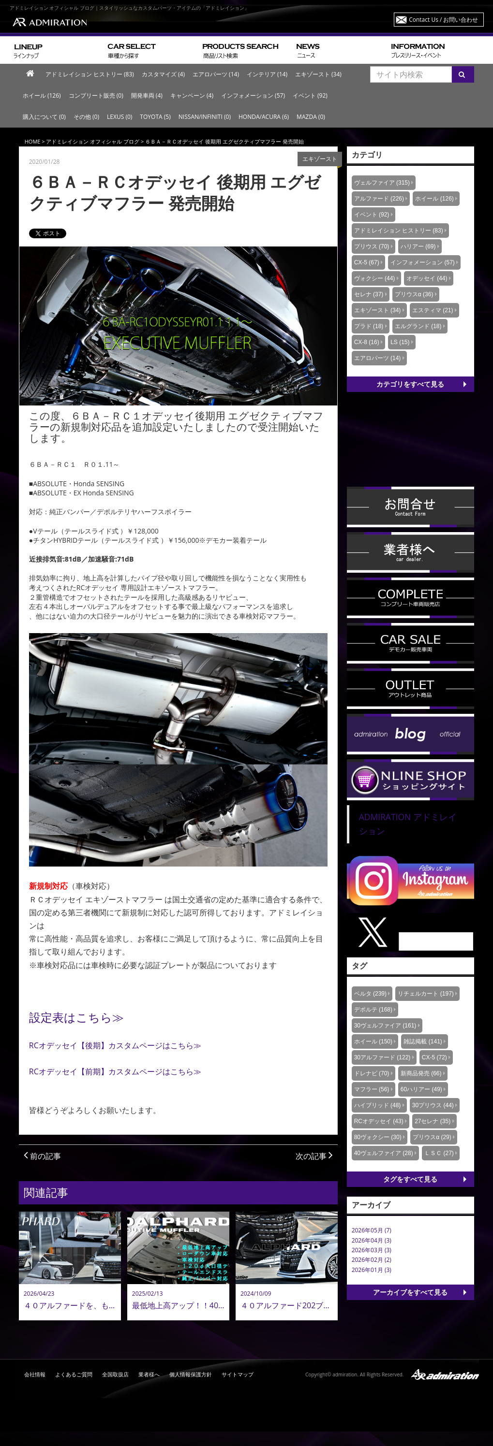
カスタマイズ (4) (163, 74)
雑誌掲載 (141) (422, 1041)
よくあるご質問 (73, 1374)
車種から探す (151, 50)
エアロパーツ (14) (216, 74)
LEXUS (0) (119, 117)
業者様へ (149, 1374)
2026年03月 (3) (371, 1250)
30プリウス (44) (433, 1105)
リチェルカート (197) (425, 993)
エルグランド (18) (418, 326)
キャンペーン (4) (191, 95)
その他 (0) (86, 117)
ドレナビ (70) (371, 1073)
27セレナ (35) (432, 1121)
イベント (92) (310, 95)
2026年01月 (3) (371, 1270)
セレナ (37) (369, 294)
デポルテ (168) (373, 1009)
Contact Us (443, 19)
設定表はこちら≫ (76, 1017)
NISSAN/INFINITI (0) (205, 117)
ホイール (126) (42, 95)
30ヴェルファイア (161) (385, 1025)
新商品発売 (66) (421, 1073)
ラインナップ (57, 50)
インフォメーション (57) (253, 95)
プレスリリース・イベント (435, 50)
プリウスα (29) (432, 1137)
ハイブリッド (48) (377, 1105)
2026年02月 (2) (371, 1260)
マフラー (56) (371, 1089)
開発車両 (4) (147, 95)
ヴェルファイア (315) (382, 182)
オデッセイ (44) (427, 278)
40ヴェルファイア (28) (383, 1153)
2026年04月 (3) (371, 1240)
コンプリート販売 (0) (96, 95)
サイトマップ (238, 1374)
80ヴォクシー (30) (378, 1137)
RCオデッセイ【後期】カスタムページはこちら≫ (115, 1045)
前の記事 (42, 1156)
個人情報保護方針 (190, 1374)
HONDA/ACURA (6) (264, 117)
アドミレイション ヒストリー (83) (89, 74)
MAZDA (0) (311, 117)
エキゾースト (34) (318, 74)
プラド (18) (369, 326)
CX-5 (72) (434, 1057)
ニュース (340, 50)
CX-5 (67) (366, 262)
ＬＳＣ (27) (439, 1153)
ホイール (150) (373, 1041)
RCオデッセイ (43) (378, 1121)
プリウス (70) (371, 246)
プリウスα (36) (414, 294)
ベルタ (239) (370, 993)
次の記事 (314, 1156)
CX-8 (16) (366, 342)
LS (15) (399, 342)
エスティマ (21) (432, 310)
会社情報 (34, 1374)
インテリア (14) (267, 74)
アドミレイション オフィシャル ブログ (92, 141)
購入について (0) (44, 117)
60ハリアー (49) (421, 1089)
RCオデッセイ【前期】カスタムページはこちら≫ (115, 1071)
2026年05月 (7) (371, 1230)
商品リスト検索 (245, 50)
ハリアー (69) (418, 246)
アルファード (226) (379, 198)
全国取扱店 (115, 1374)
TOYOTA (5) (155, 117)
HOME (33, 141)
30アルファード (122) (382, 1057)
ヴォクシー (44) (374, 278)
